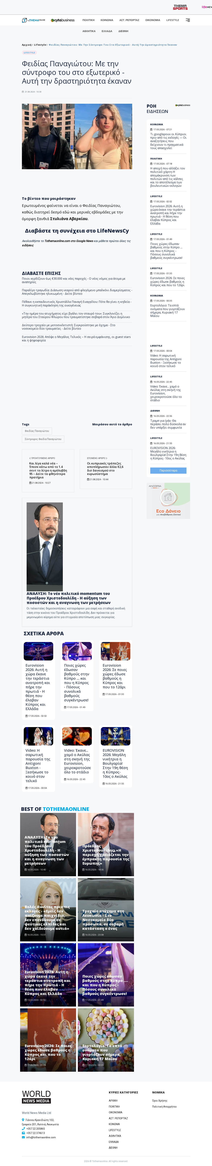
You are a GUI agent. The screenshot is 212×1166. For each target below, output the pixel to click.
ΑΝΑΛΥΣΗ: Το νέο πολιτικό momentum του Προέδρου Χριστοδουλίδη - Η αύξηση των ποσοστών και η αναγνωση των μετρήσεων (47, 850)
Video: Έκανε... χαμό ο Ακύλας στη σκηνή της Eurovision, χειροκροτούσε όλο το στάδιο (77, 761)
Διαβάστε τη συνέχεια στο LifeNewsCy (77, 230)
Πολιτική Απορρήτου (164, 1106)
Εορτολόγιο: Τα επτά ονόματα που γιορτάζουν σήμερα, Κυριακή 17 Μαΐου (102, 1052)
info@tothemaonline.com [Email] (41, 1137)
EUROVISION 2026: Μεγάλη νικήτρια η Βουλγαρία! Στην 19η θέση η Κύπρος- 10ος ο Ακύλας (115, 763)
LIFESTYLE (172, 20)
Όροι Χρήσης (159, 1100)
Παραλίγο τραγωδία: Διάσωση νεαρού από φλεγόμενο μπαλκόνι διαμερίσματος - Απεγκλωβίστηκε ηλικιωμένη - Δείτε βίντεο (77, 292)
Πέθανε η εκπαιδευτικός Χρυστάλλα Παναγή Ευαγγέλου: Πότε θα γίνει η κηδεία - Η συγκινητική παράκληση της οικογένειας (76, 303)
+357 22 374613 (35, 1133)
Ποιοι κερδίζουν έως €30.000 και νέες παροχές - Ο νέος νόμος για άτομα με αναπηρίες (73, 280)
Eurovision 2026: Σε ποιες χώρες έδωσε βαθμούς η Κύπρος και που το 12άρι (115, 676)
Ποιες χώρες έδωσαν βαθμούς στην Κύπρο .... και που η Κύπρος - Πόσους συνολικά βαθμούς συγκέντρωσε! (76, 682)
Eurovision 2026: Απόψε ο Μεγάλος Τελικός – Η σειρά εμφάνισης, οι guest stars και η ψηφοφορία (76, 338)
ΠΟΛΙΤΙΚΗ (89, 20)
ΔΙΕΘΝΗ (123, 31)
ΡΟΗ (157, 108)
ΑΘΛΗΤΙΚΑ (89, 31)
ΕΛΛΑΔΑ (107, 31)
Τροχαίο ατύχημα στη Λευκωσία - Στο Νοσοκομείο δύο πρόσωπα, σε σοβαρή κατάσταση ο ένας (103, 920)
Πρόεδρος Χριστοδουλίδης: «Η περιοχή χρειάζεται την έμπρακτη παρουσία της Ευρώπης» (105, 854)
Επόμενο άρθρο (97, 458)
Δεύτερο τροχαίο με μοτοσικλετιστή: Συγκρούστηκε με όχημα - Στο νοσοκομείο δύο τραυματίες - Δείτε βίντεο (68, 327)
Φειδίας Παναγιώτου (37, 431)
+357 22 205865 (35, 1128)
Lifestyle (40, 44)
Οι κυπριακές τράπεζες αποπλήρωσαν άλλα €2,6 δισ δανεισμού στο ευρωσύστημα (105, 468)
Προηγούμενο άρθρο (42, 458)
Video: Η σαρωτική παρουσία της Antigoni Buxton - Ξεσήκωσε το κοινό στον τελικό (38, 765)
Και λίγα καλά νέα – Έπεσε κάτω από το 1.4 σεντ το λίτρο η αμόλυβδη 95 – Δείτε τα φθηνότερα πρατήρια (48, 470)
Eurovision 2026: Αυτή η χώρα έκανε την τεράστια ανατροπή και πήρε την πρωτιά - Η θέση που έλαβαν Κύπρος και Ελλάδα (38, 687)
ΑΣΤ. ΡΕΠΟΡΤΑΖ (129, 20)
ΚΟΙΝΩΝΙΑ (107, 20)
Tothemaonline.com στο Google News (69, 241)
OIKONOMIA (115, 1112)
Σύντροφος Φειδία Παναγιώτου (43, 439)
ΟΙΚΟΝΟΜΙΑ (152, 20)
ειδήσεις (27, 245)
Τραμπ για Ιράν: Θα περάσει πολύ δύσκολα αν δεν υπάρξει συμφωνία (168, 424)
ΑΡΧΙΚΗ (113, 1100)
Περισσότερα (168, 470)
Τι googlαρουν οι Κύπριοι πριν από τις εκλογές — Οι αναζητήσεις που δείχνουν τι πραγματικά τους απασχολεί (168, 141)
